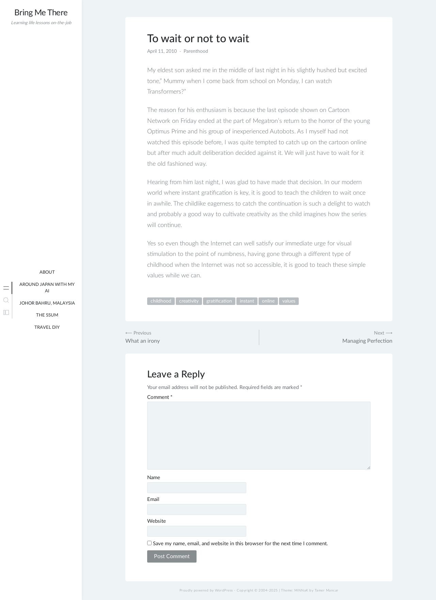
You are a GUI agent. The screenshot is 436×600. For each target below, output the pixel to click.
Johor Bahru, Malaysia (47, 303)
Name (153, 477)
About (47, 272)
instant (247, 301)
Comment (159, 397)
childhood (161, 301)
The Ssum (47, 315)
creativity (189, 301)
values (288, 301)
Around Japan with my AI (47, 288)
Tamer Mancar (327, 590)
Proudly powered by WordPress (206, 590)
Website (156, 521)
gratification (219, 301)
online (268, 301)
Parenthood (196, 51)
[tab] (6, 288)
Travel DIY (47, 327)
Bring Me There (41, 13)
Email (153, 499)
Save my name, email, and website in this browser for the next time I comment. (240, 543)
